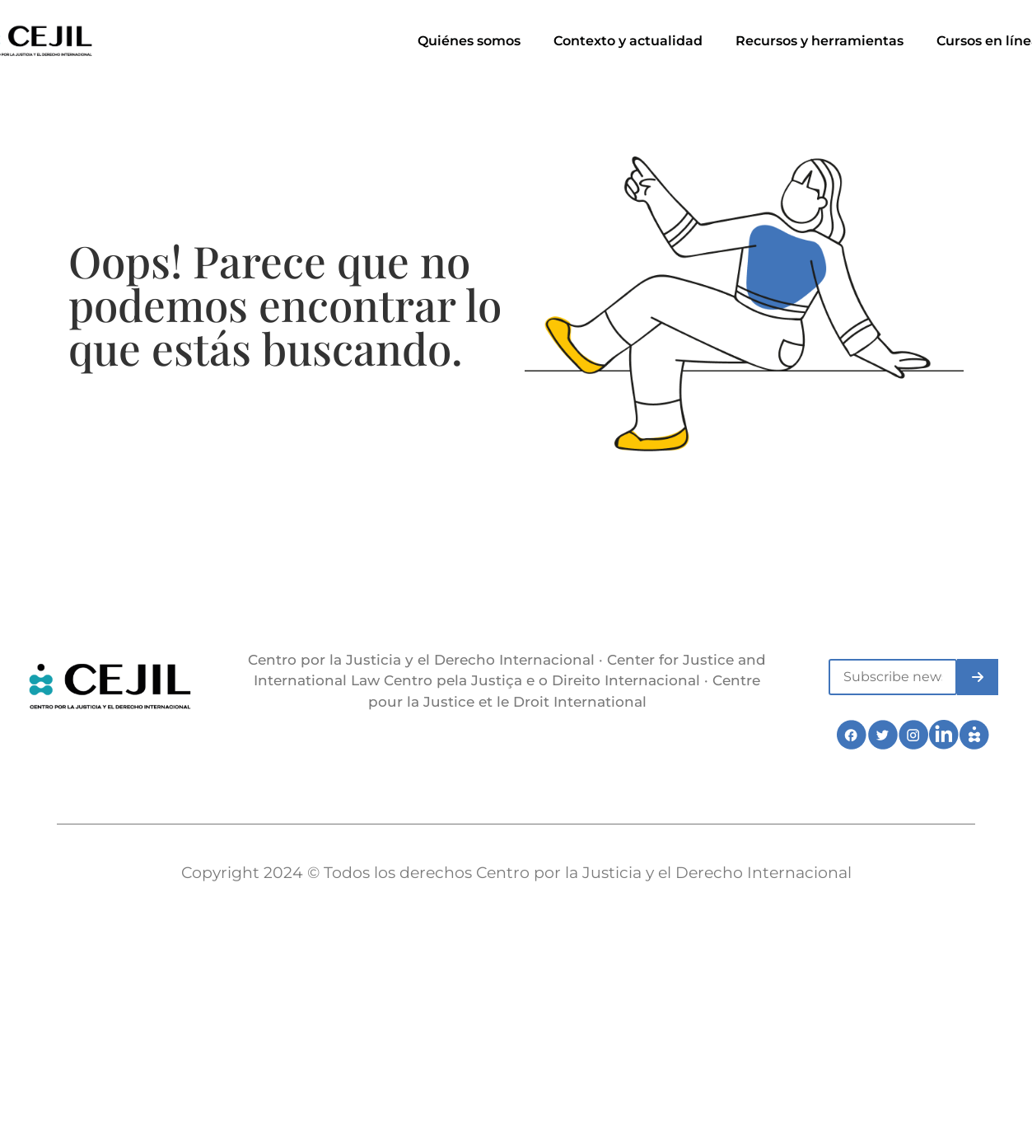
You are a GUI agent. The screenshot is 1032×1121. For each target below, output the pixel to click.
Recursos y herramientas (819, 41)
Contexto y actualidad (628, 41)
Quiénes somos (469, 41)
